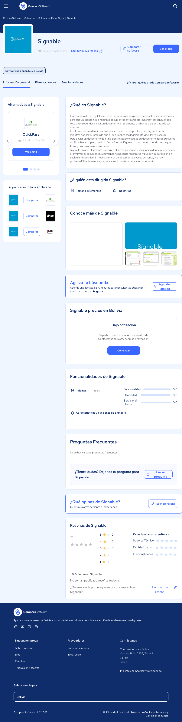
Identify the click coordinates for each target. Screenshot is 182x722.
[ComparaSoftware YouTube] (22, 626)
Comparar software (132, 49)
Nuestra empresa (26, 640)
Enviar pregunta (156, 474)
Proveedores (76, 640)
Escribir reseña (162, 503)
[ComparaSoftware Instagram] (36, 626)
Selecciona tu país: (26, 685)
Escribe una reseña (164, 589)
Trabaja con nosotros (27, 667)
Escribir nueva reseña (87, 51)
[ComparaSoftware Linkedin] (16, 626)
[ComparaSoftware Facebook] (29, 626)
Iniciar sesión (74, 654)
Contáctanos (128, 640)
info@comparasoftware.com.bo (141, 671)
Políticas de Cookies (142, 712)
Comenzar (123, 350)
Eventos (20, 661)
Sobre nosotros (24, 648)
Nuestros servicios (78, 648)
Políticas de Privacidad (116, 712)
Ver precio (166, 48)
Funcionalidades (72, 82)
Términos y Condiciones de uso (157, 714)
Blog (17, 654)
